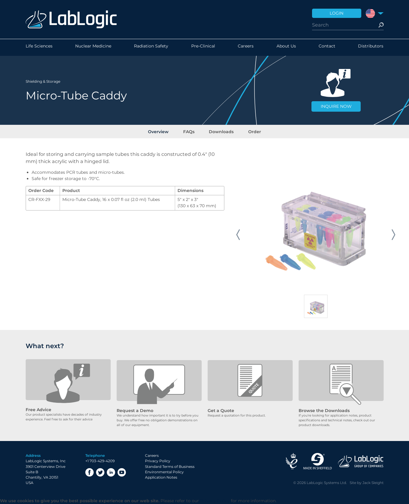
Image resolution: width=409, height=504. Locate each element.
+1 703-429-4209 (100, 461)
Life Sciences (39, 47)
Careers (246, 47)
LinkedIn (111, 472)
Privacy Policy (157, 461)
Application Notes (161, 477)
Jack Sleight (373, 483)
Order (250, 131)
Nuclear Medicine (93, 47)
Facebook (89, 472)
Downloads (220, 131)
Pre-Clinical (203, 47)
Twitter (100, 472)
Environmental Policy (164, 472)
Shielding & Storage (43, 80)
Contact (327, 47)
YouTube (122, 472)
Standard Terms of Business (170, 466)
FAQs (190, 131)
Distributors (370, 47)
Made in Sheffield (317, 461)
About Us (286, 47)
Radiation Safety (151, 47)
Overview (162, 131)
